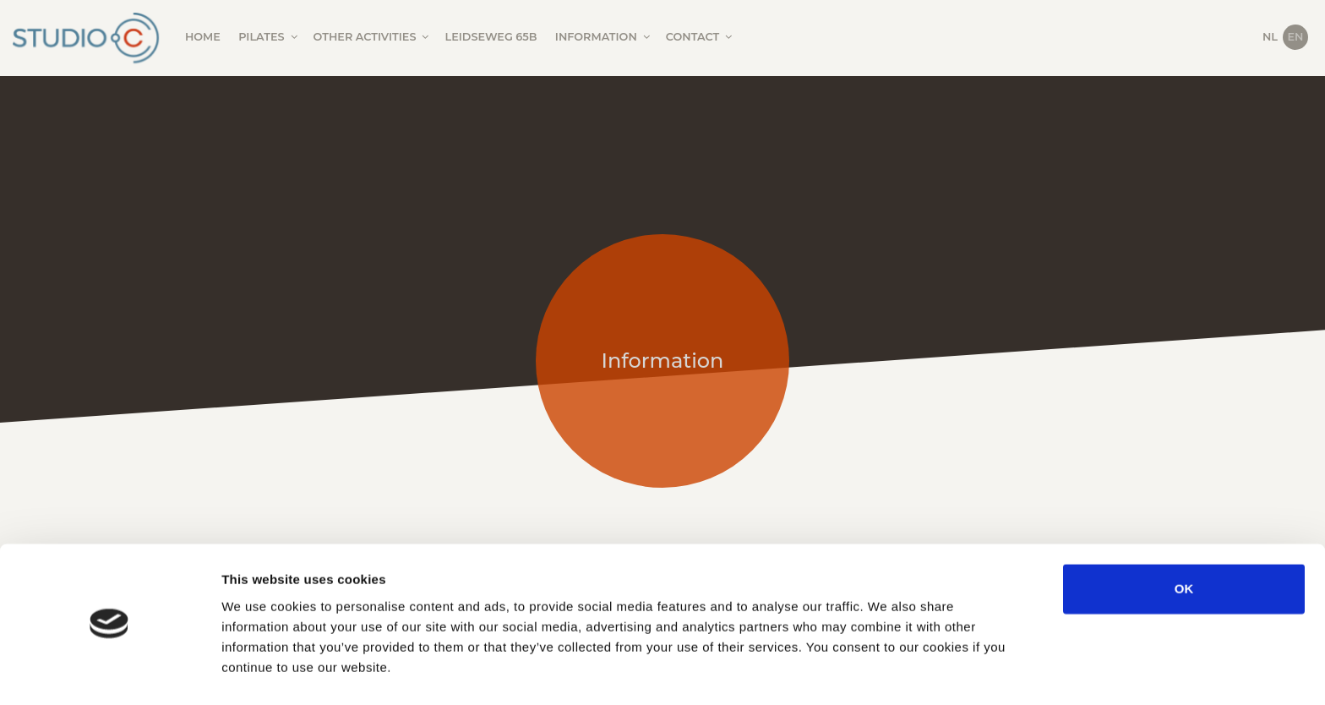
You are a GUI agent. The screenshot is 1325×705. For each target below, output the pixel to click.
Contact (700, 36)
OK (1184, 539)
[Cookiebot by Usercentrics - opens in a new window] (109, 672)
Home (203, 36)
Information (603, 36)
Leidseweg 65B (491, 36)
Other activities (373, 36)
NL (1270, 36)
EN (1296, 36)
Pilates (268, 36)
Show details (887, 671)
